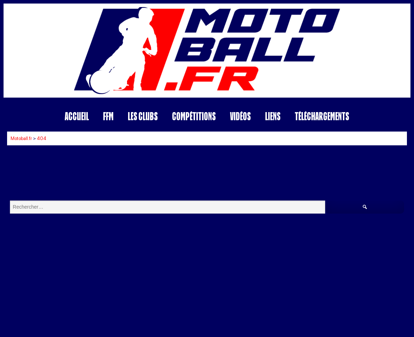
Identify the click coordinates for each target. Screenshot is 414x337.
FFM (108, 116)
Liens (273, 116)
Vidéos (240, 116)
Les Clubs (143, 116)
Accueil (77, 116)
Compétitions (194, 116)
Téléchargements (322, 116)
